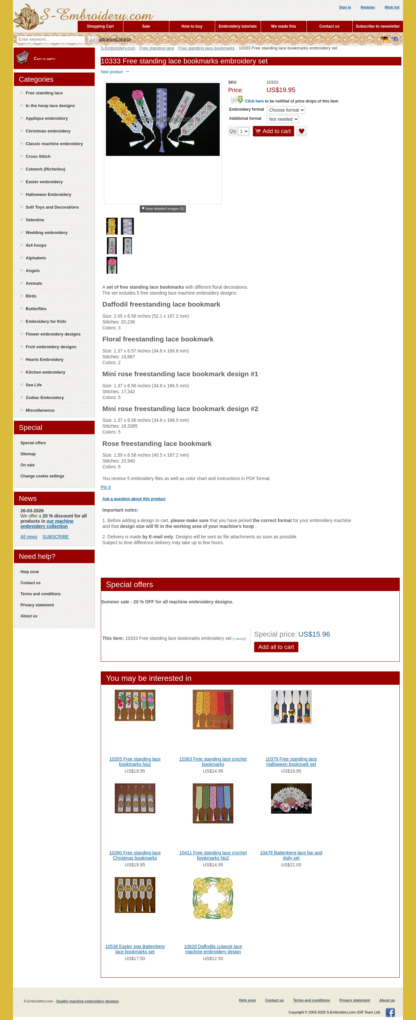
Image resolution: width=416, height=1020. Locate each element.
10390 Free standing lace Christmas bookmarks (135, 855)
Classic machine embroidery (54, 143)
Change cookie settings (42, 476)
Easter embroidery (44, 181)
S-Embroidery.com (118, 48)
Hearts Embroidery (44, 359)
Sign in (345, 7)
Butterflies (36, 308)
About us (28, 616)
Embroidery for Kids (46, 321)
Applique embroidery (47, 118)
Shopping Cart (100, 26)
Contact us (30, 583)
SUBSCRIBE (56, 536)
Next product (115, 72)
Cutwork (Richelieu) (45, 169)
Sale (146, 26)
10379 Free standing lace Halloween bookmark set (291, 761)
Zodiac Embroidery (45, 397)
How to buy (191, 26)
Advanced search (115, 39)
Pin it (106, 487)
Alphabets (36, 257)
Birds (31, 296)
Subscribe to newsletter (378, 26)
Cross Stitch (38, 156)
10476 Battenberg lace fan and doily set (291, 855)
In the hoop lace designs (50, 105)
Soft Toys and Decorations (52, 207)
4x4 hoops (36, 245)
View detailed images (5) (164, 209)
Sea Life (34, 384)
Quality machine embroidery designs (87, 1001)
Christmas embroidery (48, 131)
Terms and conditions (40, 594)
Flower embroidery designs (53, 334)
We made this (283, 26)
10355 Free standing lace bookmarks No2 (135, 761)
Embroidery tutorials (238, 26)
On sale (27, 465)
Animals (34, 283)
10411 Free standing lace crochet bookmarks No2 (213, 855)
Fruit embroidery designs (51, 346)
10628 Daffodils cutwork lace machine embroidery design (213, 949)
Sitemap (28, 454)
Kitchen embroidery (45, 372)
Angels (33, 270)
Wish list (392, 7)
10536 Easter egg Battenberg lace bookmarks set (135, 949)
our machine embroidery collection (46, 523)
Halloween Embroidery (48, 194)
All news (28, 536)
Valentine (35, 219)
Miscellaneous (40, 410)
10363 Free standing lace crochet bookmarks (213, 761)
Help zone (29, 572)
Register (368, 7)
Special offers (33, 443)
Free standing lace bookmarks (206, 48)
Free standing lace (156, 48)
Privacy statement (37, 605)
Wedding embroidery (47, 232)
